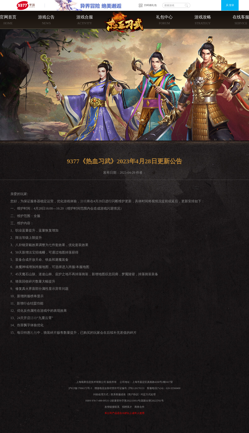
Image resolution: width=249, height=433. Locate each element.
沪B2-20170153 (136, 388)
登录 (228, 5)
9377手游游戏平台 (27, 5)
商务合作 (139, 406)
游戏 (83, 201)
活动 (33, 318)
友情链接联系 (112, 406)
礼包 (33, 332)
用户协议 (133, 394)
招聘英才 (127, 406)
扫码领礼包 (150, 5)
